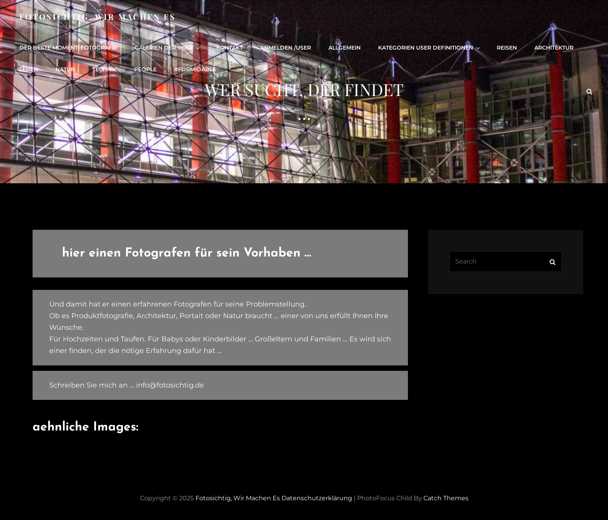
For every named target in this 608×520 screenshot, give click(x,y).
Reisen (507, 47)
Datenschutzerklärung (317, 498)
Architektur (553, 47)
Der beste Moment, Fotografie (68, 47)
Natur (65, 69)
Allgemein (344, 47)
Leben (28, 69)
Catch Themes (445, 498)
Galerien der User (168, 47)
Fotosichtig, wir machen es (97, 16)
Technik (104, 69)
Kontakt (229, 47)
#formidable (195, 69)
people (145, 69)
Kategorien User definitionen (429, 47)
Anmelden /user (285, 47)
